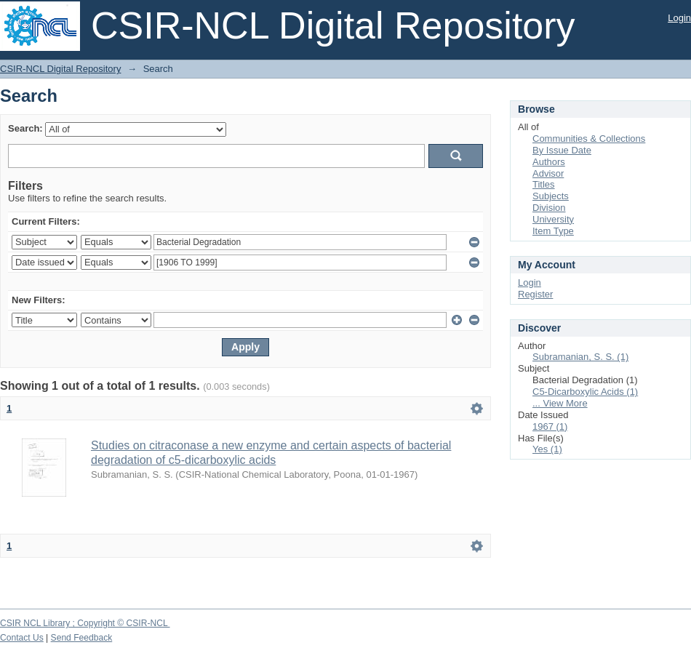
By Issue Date (561, 150)
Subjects (550, 196)
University (553, 219)
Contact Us (22, 638)
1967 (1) (549, 426)
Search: (25, 128)
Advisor (548, 173)
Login (679, 17)
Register (535, 294)
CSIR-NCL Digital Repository (60, 68)
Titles (543, 184)
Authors (548, 161)
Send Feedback (82, 638)
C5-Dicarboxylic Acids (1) (585, 391)
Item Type (553, 230)
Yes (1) (547, 449)
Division (549, 207)
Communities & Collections (588, 138)
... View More (560, 403)
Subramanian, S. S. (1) (580, 356)
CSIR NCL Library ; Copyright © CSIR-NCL (85, 623)
